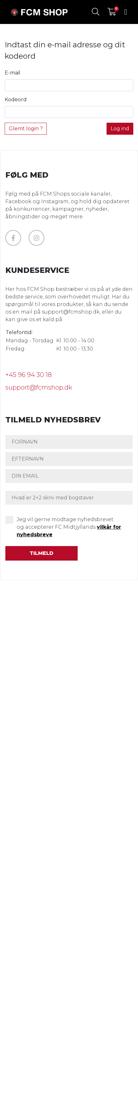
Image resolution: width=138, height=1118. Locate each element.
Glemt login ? (26, 129)
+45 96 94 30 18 (28, 375)
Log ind (120, 129)
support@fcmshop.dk (38, 387)
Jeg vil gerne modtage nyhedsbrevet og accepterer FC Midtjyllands (69, 527)
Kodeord (16, 100)
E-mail (12, 73)
